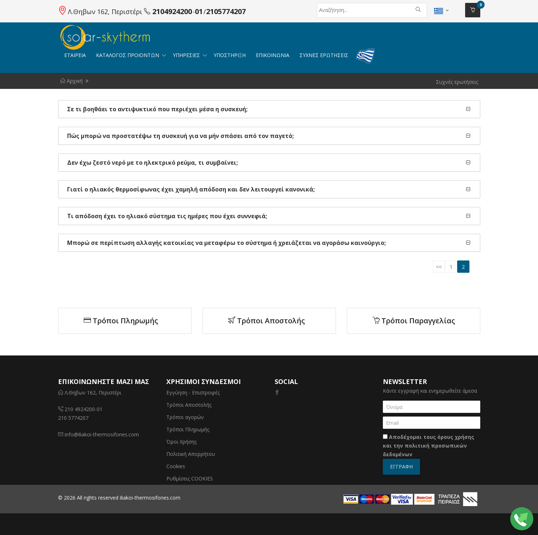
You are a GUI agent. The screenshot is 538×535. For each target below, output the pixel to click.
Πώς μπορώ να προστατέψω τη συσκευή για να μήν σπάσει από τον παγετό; (180, 136)
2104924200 (172, 11)
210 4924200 (80, 409)
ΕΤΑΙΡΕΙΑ (75, 55)
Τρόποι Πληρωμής (121, 320)
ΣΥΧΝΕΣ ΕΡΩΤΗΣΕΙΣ (323, 55)
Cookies (175, 466)
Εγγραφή (401, 466)
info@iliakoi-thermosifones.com (102, 434)
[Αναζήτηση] (349, 10)
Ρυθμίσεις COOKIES (189, 478)
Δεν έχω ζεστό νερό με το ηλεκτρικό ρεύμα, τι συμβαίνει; (152, 163)
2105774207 (226, 11)
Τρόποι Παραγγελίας (413, 320)
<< (439, 266)
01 (199, 11)
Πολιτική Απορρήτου (190, 453)
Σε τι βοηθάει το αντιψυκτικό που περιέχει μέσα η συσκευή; (157, 109)
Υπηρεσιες (187, 55)
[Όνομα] (431, 407)
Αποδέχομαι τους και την (428, 445)
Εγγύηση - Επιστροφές (193, 392)
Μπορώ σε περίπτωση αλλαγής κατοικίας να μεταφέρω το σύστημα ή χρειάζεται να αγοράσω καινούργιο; (226, 243)
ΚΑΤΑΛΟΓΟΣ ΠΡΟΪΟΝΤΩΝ (128, 55)
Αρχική (71, 80)
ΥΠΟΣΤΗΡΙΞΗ (230, 55)
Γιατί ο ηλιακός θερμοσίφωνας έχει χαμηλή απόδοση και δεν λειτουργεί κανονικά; (191, 189)
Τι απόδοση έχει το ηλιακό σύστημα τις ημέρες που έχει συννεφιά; (167, 216)
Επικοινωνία (272, 55)
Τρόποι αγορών (185, 417)
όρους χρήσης (455, 436)
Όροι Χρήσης (181, 441)
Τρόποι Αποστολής (266, 320)
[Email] (431, 423)
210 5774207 (73, 417)
